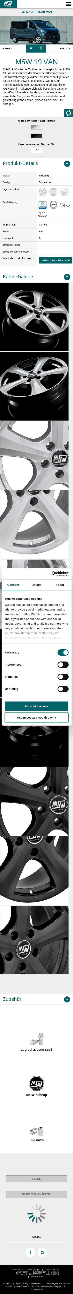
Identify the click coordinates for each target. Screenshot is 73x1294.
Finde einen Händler (56, 260)
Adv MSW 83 (35, 1274)
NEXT (66, 49)
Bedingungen (33, 1269)
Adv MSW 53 (52, 1274)
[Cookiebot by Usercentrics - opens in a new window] (52, 573)
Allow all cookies (36, 706)
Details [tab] (36, 584)
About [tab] (59, 584)
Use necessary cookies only (36, 717)
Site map (20, 1274)
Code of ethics (52, 1269)
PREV (6, 49)
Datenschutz (17, 1269)
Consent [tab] (13, 584)
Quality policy (22, 1272)
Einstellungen (39, 1272)
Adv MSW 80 (37, 1276)
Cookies (55, 1272)
